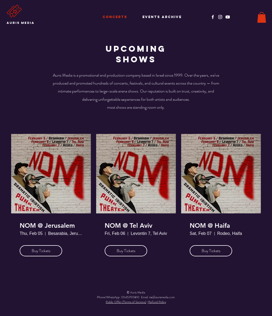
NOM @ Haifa (210, 225)
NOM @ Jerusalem (47, 225)
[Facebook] (212, 17)
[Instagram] (220, 17)
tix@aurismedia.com (162, 297)
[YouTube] (227, 17)
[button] (261, 17)
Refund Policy (157, 302)
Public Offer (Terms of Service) (126, 302)
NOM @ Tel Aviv (128, 225)
